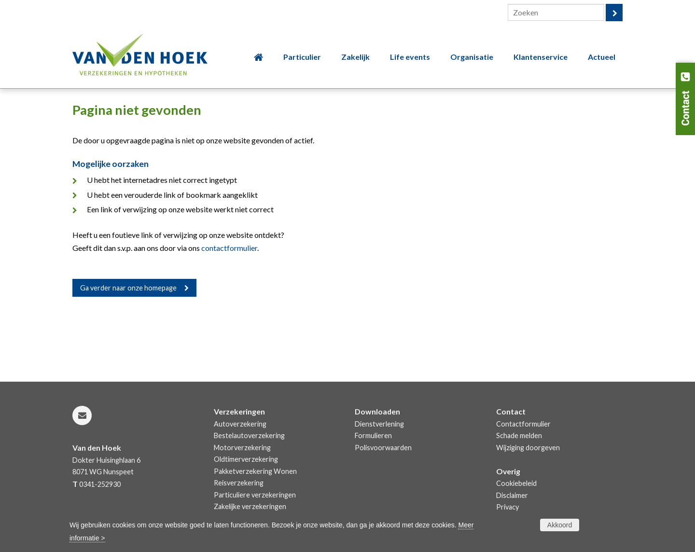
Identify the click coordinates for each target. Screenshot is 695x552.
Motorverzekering (242, 447)
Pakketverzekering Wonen (255, 471)
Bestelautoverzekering (249, 435)
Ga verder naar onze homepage (128, 288)
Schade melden (519, 435)
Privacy (507, 507)
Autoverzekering (240, 424)
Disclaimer (512, 495)
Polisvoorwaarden (383, 447)
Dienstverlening (379, 424)
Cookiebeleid (516, 483)
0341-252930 (100, 484)
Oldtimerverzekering (246, 459)
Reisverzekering (239, 483)
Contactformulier (523, 424)
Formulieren (373, 435)
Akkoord (559, 525)
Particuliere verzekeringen (255, 495)
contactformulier (229, 247)
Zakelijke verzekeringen (250, 506)
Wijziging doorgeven (528, 447)
